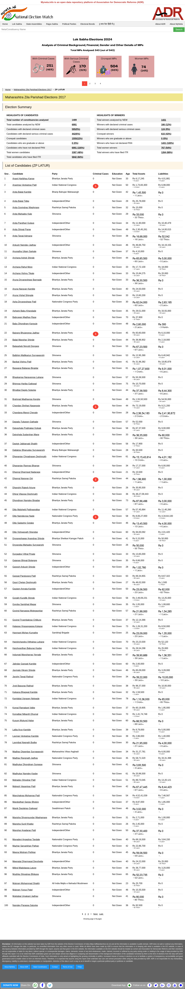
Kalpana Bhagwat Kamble (25, 692)
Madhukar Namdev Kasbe (25, 773)
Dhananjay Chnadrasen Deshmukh (29, 456)
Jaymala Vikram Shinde (24, 670)
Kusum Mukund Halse (23, 720)
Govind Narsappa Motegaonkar (28, 611)
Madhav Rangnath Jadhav (25, 758)
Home (5, 24)
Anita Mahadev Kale (22, 214)
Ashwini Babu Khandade (24, 311)
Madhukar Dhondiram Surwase (28, 764)
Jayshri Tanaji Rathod (23, 676)
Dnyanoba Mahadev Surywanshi (28, 545)
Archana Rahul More (22, 267)
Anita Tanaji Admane (22, 236)
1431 (163, 120)
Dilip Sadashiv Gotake (23, 523)
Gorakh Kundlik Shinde (24, 598)
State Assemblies (34, 24)
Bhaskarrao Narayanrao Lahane (28, 377)
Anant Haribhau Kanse (23, 178)
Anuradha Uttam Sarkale (24, 251)
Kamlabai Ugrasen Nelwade (26, 698)
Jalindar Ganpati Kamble (24, 664)
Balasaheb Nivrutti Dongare (26, 346)
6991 (74, 124)
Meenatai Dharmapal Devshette (28, 861)
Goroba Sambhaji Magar (24, 604)
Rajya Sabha (52, 24)
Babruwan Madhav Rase (24, 317)
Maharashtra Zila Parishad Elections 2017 (33, 89)
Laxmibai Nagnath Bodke (25, 742)
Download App (119, 985)
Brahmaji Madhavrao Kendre (26, 399)
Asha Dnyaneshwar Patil (24, 302)
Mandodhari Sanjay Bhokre (26, 802)
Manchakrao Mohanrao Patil (26, 795)
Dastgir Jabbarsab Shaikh (25, 444)
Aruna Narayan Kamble (24, 289)
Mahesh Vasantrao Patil (24, 786)
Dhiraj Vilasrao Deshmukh (25, 494)
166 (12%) (166, 124)
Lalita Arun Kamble (22, 730)
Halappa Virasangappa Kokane (28, 626)
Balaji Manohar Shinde (23, 340)
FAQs (80, 967)
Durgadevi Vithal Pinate (24, 554)
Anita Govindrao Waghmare (26, 207)
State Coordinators (40, 967)
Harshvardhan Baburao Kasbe (27, 648)
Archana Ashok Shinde (24, 258)
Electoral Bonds (87, 24)
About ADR (160, 24)
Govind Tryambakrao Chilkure (27, 620)
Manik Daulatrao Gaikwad (25, 808)
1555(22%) (77, 138)
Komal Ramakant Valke (24, 708)
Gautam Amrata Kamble (24, 589)
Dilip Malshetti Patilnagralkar (26, 509)
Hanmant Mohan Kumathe (25, 633)
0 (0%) (75, 143)
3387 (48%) (77, 152)
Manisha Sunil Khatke (23, 824)
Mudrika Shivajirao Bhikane (26, 874)
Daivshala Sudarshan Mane (26, 434)
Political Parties (69, 24)
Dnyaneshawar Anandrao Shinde (28, 538)
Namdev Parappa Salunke (25, 905)
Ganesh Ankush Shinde (24, 567)
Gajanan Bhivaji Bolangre (25, 560)
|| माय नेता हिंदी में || (106, 24)
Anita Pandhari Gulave (23, 223)
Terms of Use (68, 967)
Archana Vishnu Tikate (23, 273)
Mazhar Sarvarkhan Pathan (26, 846)
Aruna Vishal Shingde (23, 295)
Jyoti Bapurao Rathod (23, 686)
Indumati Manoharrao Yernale (27, 655)
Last (101, 914)
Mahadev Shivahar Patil (24, 780)
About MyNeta (176, 24)
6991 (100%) (78, 148)
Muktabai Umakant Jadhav (25, 896)
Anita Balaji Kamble (22, 192)
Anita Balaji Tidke (21, 201)
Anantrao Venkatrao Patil (25, 185)
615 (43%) (166, 134)
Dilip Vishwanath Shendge (25, 532)
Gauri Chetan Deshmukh (24, 582)
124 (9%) (165, 129)
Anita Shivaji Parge (22, 229)
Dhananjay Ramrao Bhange (26, 465)
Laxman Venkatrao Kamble (26, 736)
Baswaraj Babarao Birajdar (25, 368)
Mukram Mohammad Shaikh (26, 883)
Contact (55, 967)
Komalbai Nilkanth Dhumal (25, 714)
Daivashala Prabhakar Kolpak (27, 428)
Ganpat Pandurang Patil (24, 576)
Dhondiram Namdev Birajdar (26, 500)
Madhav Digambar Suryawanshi (28, 751)
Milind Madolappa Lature (24, 868)
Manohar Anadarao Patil (24, 830)
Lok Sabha (17, 24)
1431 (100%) (167, 143)
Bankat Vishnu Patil (22, 362)
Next (95, 914)
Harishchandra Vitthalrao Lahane (28, 642)
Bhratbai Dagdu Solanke (24, 390)
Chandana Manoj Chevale (25, 412)
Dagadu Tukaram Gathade (25, 422)
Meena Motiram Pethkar (24, 852)
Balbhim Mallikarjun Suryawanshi (28, 355)
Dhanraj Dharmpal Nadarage (26, 472)
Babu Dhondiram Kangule (25, 324)
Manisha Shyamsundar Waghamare (30, 817)
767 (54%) (166, 148)
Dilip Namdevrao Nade (23, 516)
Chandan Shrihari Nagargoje (26, 405)
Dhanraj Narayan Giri (23, 478)
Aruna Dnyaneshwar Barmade (27, 280)
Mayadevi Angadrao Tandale (26, 839)
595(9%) (76, 129)
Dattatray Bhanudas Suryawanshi (29, 450)
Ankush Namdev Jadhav (24, 245)
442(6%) (76, 134)
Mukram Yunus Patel (22, 890)
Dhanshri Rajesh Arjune (24, 487)
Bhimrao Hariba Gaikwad (25, 384)
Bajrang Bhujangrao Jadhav (26, 333)
